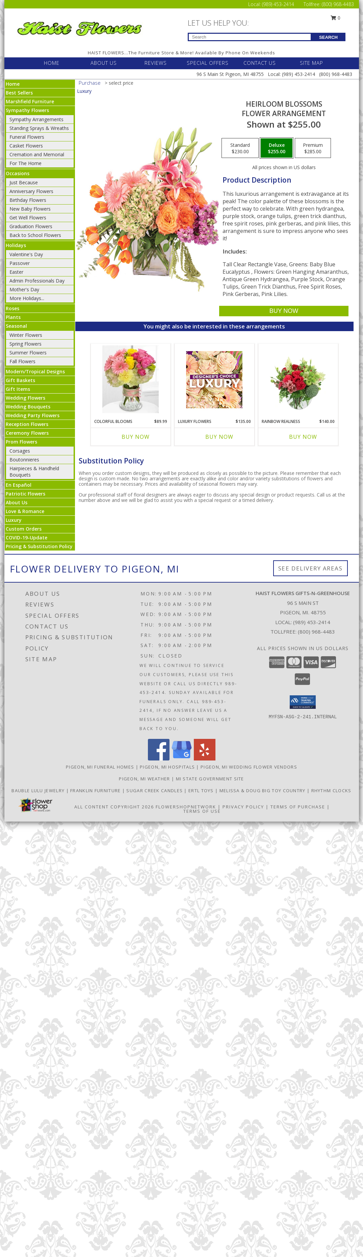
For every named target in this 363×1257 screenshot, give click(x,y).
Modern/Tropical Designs (35, 371)
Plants (13, 317)
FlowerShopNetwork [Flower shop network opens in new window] (186, 807)
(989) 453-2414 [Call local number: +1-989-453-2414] (311, 622)
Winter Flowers (25, 335)
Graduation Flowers (30, 226)
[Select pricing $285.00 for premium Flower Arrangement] (313, 148)
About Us (16, 502)
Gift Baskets (20, 380)
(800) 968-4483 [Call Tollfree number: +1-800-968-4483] (338, 4)
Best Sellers (19, 92)
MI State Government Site (210, 779)
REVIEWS (156, 62)
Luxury (14, 520)
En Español (18, 485)
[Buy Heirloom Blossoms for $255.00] (283, 311)
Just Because (23, 182)
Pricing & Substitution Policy (39, 546)
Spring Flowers (25, 344)
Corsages (19, 451)
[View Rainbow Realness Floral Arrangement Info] (298, 379)
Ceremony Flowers (27, 433)
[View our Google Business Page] (181, 758)
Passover (19, 263)
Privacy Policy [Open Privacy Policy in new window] (243, 807)
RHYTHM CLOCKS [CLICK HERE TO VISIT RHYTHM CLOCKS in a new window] (331, 790)
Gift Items (18, 389)
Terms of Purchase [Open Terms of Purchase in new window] (297, 807)
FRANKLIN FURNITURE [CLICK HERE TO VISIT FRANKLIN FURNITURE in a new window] (96, 790)
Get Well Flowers (27, 217)
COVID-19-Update (26, 537)
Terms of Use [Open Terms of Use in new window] (202, 811)
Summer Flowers (28, 352)
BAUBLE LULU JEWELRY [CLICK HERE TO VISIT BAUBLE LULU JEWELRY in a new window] (38, 790)
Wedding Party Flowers (32, 415)
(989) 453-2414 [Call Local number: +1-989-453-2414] (278, 4)
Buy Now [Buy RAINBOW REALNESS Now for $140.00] (303, 436)
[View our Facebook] (159, 758)
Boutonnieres (24, 459)
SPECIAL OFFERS (208, 62)
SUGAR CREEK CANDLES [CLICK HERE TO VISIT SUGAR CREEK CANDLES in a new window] (155, 790)
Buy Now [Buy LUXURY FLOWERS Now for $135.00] (219, 436)
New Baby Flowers (30, 209)
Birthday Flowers (27, 200)
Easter (16, 272)
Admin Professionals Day (36, 280)
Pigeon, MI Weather (144, 779)
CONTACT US (259, 62)
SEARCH (328, 37)
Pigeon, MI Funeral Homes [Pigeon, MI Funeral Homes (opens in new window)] (100, 767)
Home (13, 84)
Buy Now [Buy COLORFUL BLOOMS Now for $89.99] (136, 436)
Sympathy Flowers (27, 110)
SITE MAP (311, 62)
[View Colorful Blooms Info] (130, 379)
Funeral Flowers (26, 137)
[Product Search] (250, 37)
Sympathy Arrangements (36, 119)
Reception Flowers (27, 424)
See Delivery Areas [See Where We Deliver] (310, 568)
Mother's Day (24, 289)
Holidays (16, 245)
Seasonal (16, 326)
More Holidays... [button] (26, 298)
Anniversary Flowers (31, 191)
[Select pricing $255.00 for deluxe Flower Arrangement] (276, 148)
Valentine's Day (26, 254)
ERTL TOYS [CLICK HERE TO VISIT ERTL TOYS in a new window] (201, 790)
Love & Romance (25, 511)
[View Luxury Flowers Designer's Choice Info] (214, 379)
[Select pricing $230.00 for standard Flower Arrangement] (240, 148)
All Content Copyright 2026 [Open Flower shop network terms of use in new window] (114, 807)
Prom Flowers (21, 441)
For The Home (25, 163)
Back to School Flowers (35, 235)
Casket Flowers (26, 145)
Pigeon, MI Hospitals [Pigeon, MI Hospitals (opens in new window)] (167, 767)
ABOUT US (103, 62)
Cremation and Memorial (36, 154)
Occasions (17, 173)
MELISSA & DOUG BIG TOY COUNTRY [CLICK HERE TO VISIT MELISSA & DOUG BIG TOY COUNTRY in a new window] (263, 790)
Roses (12, 308)
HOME (51, 62)
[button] (303, 702)
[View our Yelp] (204, 758)
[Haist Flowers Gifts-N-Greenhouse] (79, 27)
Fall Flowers (22, 361)
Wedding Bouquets (28, 406)
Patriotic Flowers (25, 493)
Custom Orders (24, 529)
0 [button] (335, 18)
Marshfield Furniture (30, 101)
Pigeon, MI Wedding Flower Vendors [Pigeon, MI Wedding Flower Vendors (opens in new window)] (249, 767)
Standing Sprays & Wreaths (39, 128)
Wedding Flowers (25, 398)
